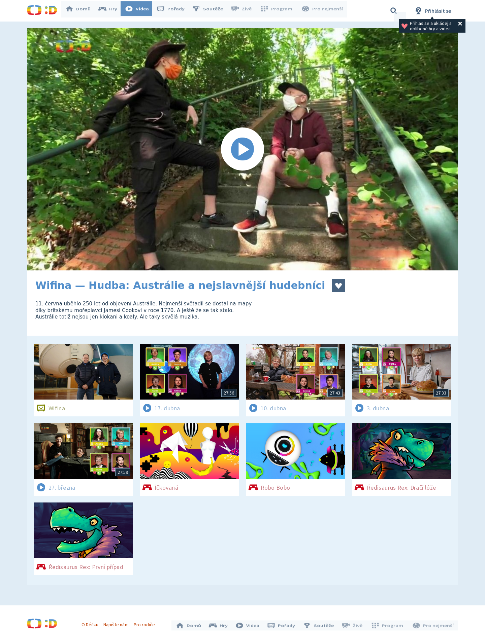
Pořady (173, 11)
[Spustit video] (242, 149)
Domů (81, 11)
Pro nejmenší (322, 11)
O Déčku (91, 623)
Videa (140, 11)
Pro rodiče (146, 623)
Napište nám (117, 623)
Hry (111, 11)
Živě (244, 11)
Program (278, 11)
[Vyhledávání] (394, 11)
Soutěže (211, 11)
